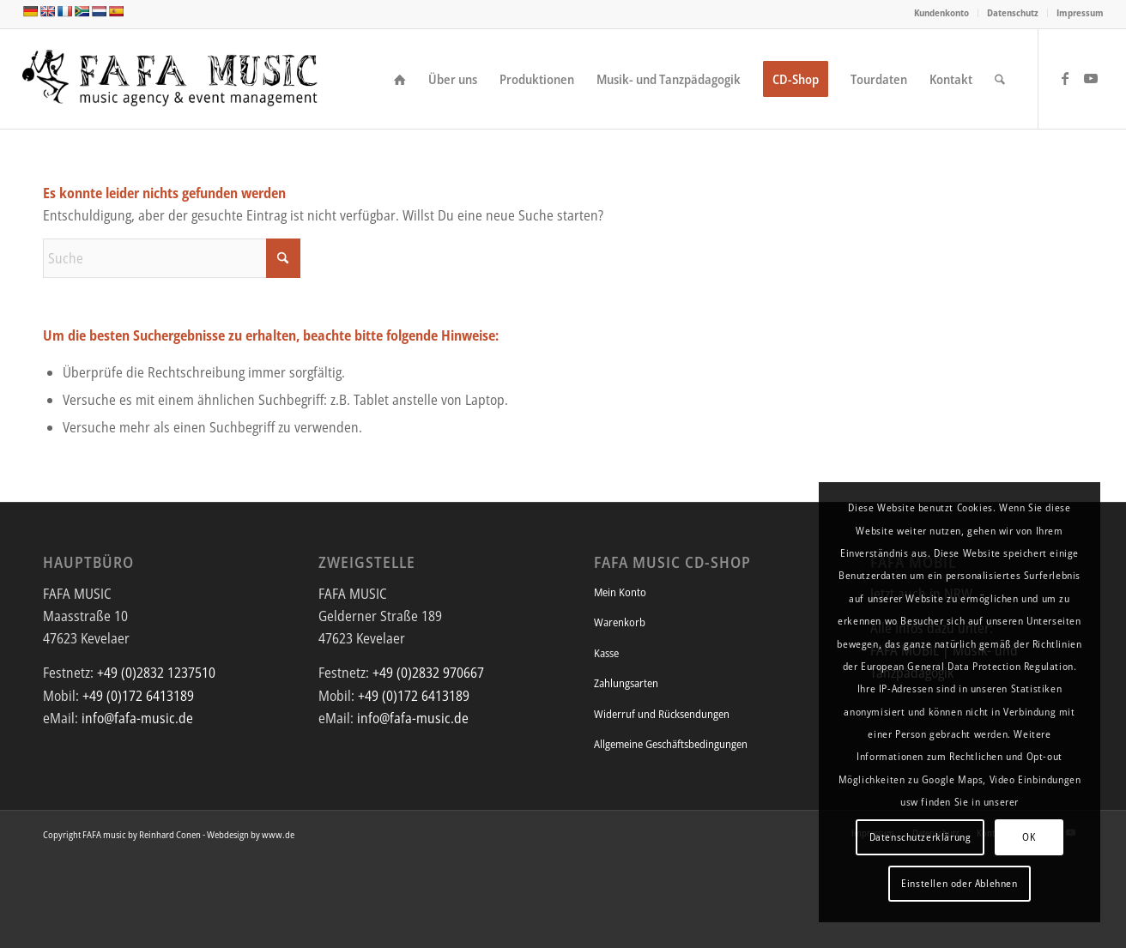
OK (1028, 837)
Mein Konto (620, 592)
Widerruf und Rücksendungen (661, 714)
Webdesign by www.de (250, 834)
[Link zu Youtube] (1091, 78)
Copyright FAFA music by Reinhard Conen (122, 834)
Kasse (606, 653)
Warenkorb (619, 622)
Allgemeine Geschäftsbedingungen (671, 744)
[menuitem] (941, 13)
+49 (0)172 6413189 (138, 695)
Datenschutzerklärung (920, 837)
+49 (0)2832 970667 (428, 672)
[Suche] (1000, 79)
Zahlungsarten (626, 683)
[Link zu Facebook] (1065, 78)
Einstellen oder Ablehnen (959, 883)
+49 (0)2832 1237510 (156, 672)
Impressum (1080, 12)
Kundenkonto (941, 12)
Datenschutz (1012, 12)
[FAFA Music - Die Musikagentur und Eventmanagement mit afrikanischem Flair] (171, 79)
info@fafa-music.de (137, 718)
